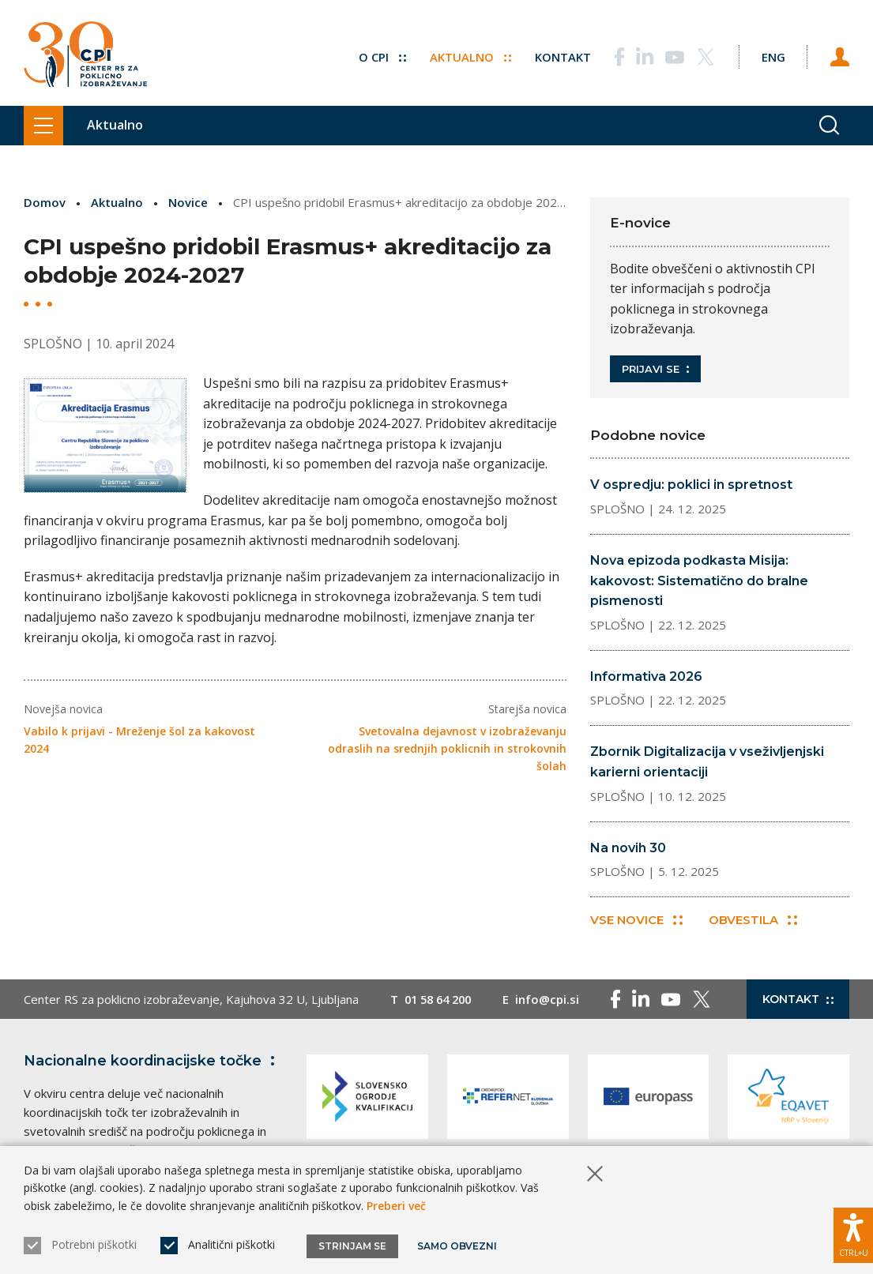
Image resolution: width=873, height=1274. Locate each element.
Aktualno (465, 55)
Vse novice (636, 920)
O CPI (377, 55)
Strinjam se (352, 1246)
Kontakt (558, 55)
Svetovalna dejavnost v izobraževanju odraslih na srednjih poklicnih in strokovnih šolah (447, 748)
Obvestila (753, 920)
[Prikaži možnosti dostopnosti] (853, 1234)
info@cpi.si (554, 1000)
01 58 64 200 (441, 1000)
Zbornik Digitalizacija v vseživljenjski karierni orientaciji (707, 762)
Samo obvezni (458, 1246)
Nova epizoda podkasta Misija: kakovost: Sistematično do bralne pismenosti (699, 580)
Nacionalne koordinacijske (152, 1061)
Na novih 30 (628, 847)
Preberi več (396, 1205)
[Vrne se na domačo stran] (85, 55)
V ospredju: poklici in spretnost (691, 484)
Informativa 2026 (646, 676)
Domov (45, 202)
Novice (188, 202)
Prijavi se (655, 369)
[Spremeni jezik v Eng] (770, 55)
